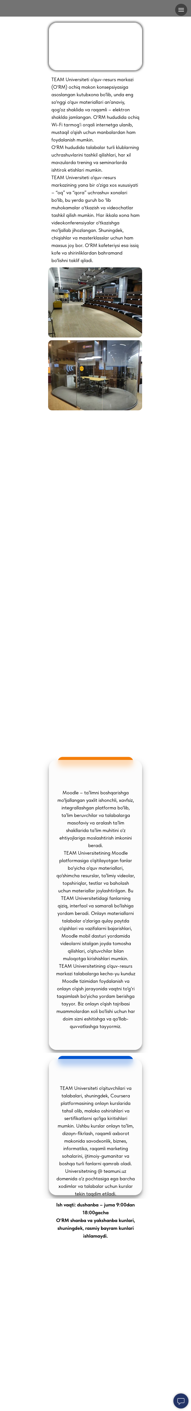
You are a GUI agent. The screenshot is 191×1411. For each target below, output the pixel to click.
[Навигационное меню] (181, 10)
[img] (95, 9)
